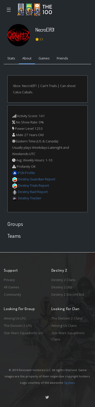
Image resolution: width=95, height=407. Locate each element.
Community (12, 294)
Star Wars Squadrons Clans (68, 336)
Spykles (69, 382)
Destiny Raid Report (33, 191)
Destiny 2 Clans (63, 279)
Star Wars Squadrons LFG (23, 333)
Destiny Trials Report (33, 185)
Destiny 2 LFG (61, 287)
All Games (11, 287)
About (26, 58)
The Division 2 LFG (18, 325)
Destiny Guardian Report (36, 179)
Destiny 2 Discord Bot (67, 294)
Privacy (9, 279)
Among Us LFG (15, 318)
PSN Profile (26, 172)
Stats (11, 58)
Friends (62, 58)
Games (44, 58)
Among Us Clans (64, 325)
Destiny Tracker (29, 198)
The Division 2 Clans (67, 318)
